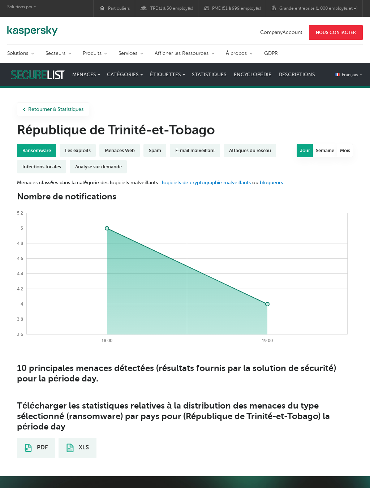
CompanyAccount (281, 32)
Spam (155, 150)
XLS (77, 448)
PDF (36, 448)
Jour (305, 150)
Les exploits (78, 150)
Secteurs (55, 53)
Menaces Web (120, 150)
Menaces (84, 74)
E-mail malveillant (195, 150)
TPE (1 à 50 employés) (171, 8)
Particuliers (119, 8)
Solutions (17, 53)
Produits (92, 53)
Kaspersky (32, 27)
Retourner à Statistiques (53, 109)
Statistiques (209, 74)
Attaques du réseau (250, 150)
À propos (236, 53)
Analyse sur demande (98, 166)
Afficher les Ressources (181, 53)
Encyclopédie (252, 74)
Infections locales (41, 166)
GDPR (271, 53)
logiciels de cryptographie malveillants (206, 182)
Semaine (325, 150)
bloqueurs (272, 182)
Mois (345, 150)
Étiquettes (165, 74)
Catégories (123, 74)
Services (128, 53)
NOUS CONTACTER (336, 32)
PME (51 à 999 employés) (236, 8)
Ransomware (36, 150)
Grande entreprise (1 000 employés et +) (318, 8)
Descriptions (297, 74)
